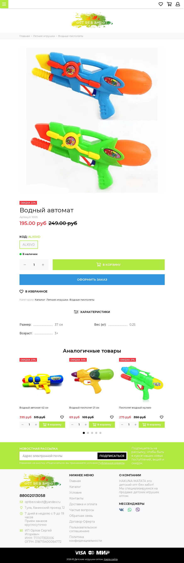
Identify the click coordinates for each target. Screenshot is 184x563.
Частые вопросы (81, 510)
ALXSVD (29, 244)
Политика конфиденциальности (85, 538)
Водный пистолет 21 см (84, 407)
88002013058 (32, 495)
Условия (75, 492)
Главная (75, 481)
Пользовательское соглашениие (83, 529)
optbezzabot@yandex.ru (42, 502)
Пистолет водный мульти (135, 407)
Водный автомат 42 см (33, 407)
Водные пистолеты (81, 299)
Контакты (76, 498)
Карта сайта (111, 559)
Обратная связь (81, 516)
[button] (84, 433)
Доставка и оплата (83, 504)
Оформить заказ (92, 280)
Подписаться (112, 456)
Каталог (40, 299)
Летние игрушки (57, 299)
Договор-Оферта (82, 521)
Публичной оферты (111, 462)
